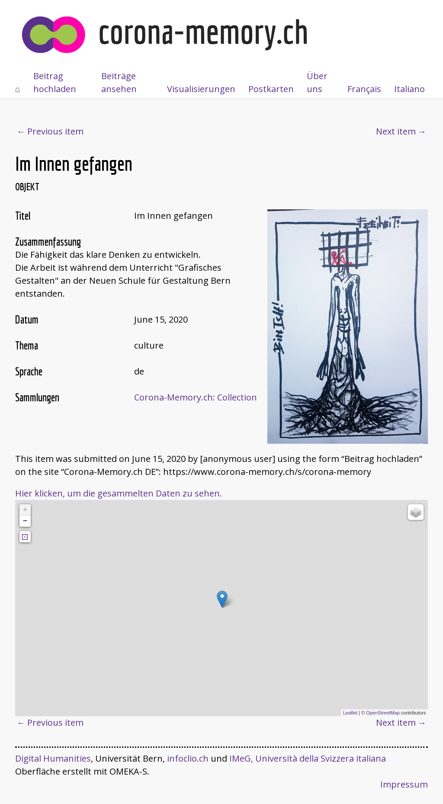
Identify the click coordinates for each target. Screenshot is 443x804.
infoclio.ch (188, 758)
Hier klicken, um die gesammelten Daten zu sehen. (118, 493)
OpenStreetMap (383, 712)
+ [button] (25, 510)
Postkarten (271, 89)
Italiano (409, 89)
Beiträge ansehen (119, 82)
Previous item (55, 131)
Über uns (317, 82)
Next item (396, 131)
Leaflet (350, 712)
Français (364, 89)
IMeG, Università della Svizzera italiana (307, 758)
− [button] (25, 521)
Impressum (404, 784)
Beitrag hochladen (54, 82)
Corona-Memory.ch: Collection (195, 397)
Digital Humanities (53, 758)
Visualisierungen (201, 89)
